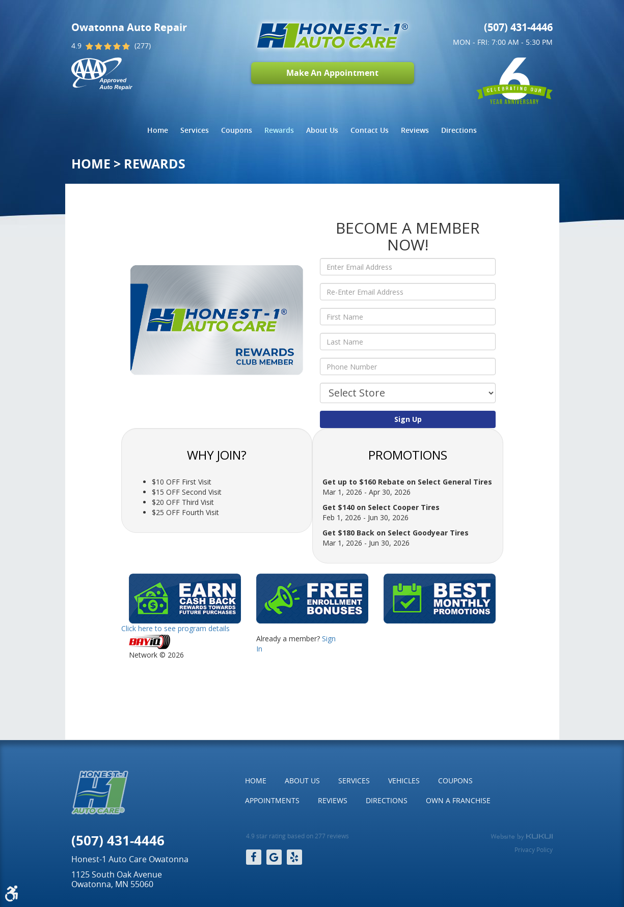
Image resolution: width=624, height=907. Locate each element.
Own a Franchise (458, 800)
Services (194, 130)
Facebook (253, 857)
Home (157, 130)
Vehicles (404, 780)
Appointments (272, 800)
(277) (142, 45)
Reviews (415, 130)
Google (274, 857)
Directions (459, 130)
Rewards (279, 130)
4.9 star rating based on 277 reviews (297, 836)
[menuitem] (157, 130)
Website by (522, 836)
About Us (322, 130)
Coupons (236, 130)
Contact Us (369, 130)
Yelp (294, 857)
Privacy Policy (533, 849)
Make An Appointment (332, 72)
